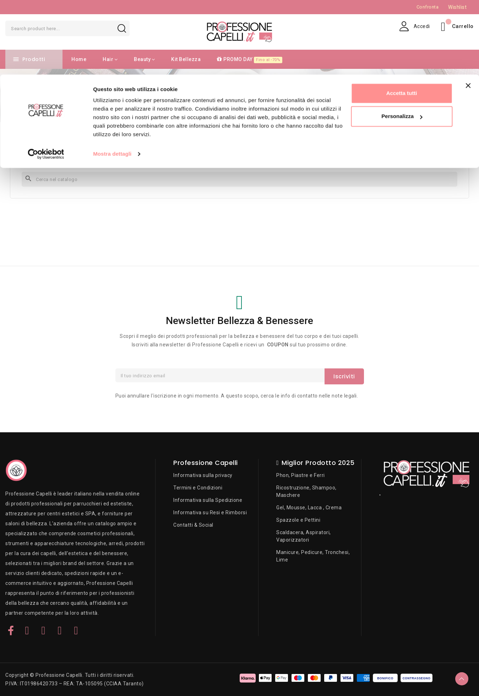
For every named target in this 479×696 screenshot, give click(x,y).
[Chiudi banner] (468, 11)
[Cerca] (239, 179)
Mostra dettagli (112, 79)
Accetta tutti (401, 19)
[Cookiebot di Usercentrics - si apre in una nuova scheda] (46, 79)
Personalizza (401, 42)
